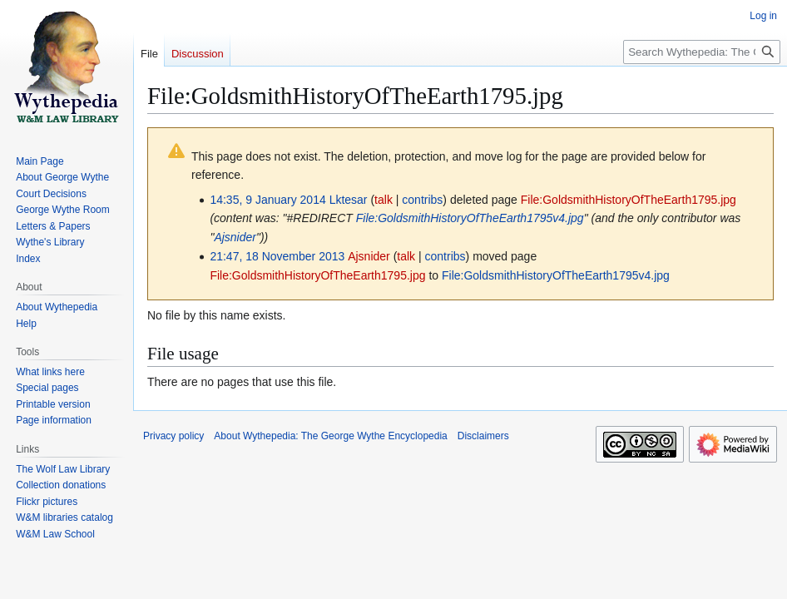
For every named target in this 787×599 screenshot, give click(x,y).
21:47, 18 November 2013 (277, 256)
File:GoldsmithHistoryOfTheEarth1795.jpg (628, 199)
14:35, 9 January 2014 (267, 199)
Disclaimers (483, 436)
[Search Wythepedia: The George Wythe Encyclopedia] (701, 52)
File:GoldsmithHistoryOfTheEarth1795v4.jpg (470, 218)
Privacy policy (173, 436)
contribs (422, 199)
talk (383, 199)
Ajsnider (235, 237)
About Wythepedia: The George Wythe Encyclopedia (330, 436)
